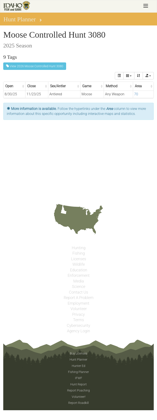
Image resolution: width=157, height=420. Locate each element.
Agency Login (78, 331)
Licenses (78, 259)
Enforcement (79, 275)
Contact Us (78, 292)
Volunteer (78, 309)
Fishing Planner (78, 372)
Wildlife (78, 264)
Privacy (78, 314)
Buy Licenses (78, 353)
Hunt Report (78, 384)
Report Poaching (78, 390)
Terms (78, 320)
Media (78, 281)
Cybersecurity (78, 325)
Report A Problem (79, 298)
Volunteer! (78, 396)
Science (78, 286)
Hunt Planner (78, 359)
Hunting (78, 248)
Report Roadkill (78, 403)
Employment (78, 303)
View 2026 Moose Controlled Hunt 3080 (34, 66)
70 (136, 94)
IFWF (78, 378)
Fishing (78, 253)
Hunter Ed (78, 366)
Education (78, 270)
